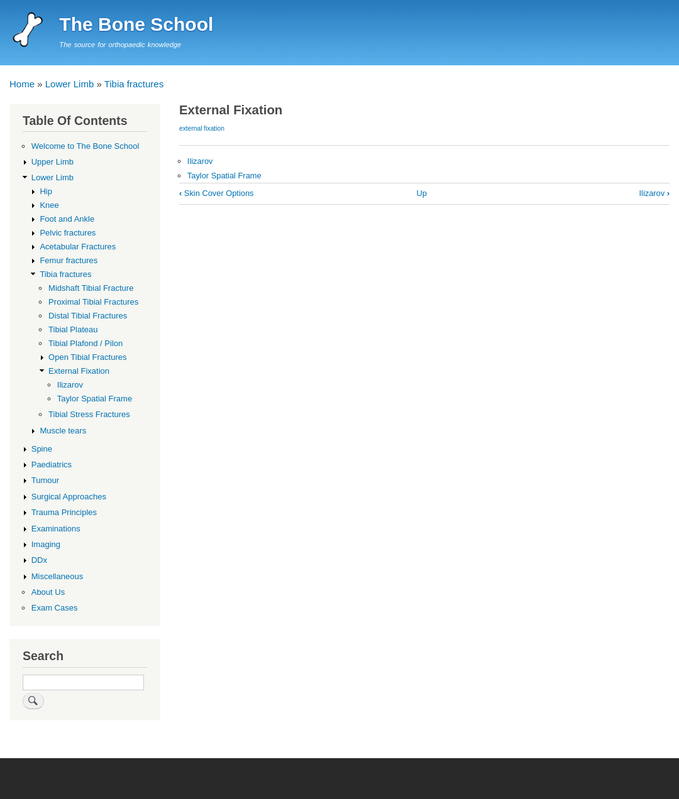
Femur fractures (68, 260)
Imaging (45, 544)
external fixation (201, 128)
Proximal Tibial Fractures (93, 302)
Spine (41, 449)
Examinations (55, 528)
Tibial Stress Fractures (89, 414)
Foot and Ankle (67, 219)
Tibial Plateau (72, 329)
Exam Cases (54, 607)
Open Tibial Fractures (87, 357)
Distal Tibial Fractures (87, 315)
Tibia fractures (133, 84)
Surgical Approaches (68, 496)
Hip (46, 191)
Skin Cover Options (216, 193)
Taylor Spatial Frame (224, 175)
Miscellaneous (57, 576)
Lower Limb (69, 84)
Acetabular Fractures (78, 246)
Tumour (45, 480)
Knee (49, 205)
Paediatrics (51, 464)
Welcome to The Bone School (85, 146)
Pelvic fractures (68, 232)
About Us (48, 592)
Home (22, 84)
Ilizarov (200, 161)
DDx (39, 560)
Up (422, 193)
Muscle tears (63, 430)
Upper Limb (52, 161)
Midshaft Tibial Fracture (90, 288)
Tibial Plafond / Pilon (85, 343)
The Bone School (136, 24)
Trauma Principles (64, 512)
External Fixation (78, 371)
